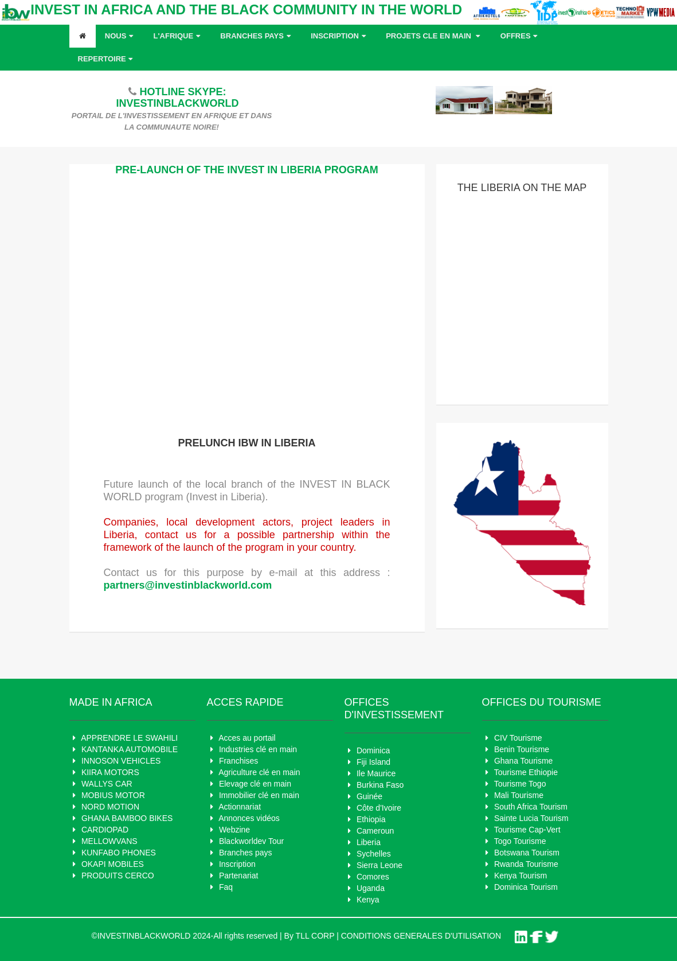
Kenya (368, 899)
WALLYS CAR (106, 783)
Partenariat (238, 875)
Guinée (369, 796)
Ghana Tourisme (523, 760)
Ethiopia (371, 819)
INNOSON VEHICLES (121, 760)
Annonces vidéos (249, 818)
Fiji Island (373, 762)
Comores (373, 876)
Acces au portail (247, 737)
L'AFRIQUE (178, 36)
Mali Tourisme (518, 795)
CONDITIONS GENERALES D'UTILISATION (421, 935)
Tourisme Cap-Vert (527, 829)
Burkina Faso (380, 784)
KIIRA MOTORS (110, 772)
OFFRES (520, 36)
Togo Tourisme (520, 841)
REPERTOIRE (107, 59)
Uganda (371, 888)
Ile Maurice (376, 773)
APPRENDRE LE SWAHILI (129, 737)
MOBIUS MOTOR (113, 795)
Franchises (238, 760)
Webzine (234, 829)
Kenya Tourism (520, 875)
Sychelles (374, 853)
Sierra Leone (379, 865)
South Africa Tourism (531, 806)
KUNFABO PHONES (118, 852)
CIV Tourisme (518, 737)
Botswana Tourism (526, 852)
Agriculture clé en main (259, 772)
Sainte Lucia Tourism (531, 818)
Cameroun (375, 830)
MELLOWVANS (109, 841)
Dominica (373, 750)
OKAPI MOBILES (112, 864)
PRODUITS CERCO (117, 875)
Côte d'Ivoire (379, 807)
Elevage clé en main (255, 783)
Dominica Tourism (526, 887)
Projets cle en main (434, 36)
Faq (226, 887)
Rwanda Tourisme (526, 864)
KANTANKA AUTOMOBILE (129, 749)
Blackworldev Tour (251, 841)
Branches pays (256, 36)
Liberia (369, 842)
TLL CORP (315, 935)
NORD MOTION (110, 806)
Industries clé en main (258, 749)
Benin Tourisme (521, 749)
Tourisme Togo (520, 783)
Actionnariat (239, 806)
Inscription (339, 36)
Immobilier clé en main (259, 795)
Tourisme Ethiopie (526, 772)
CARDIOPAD (104, 829)
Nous (120, 36)
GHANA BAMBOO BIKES (127, 818)
